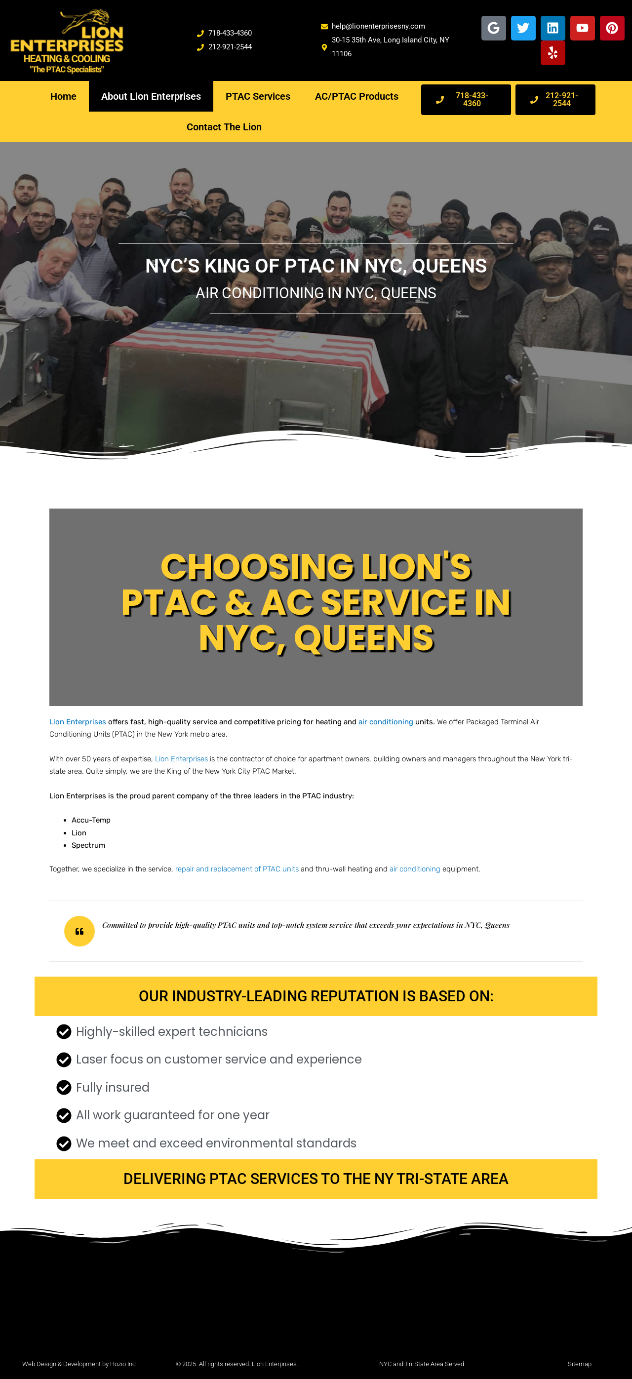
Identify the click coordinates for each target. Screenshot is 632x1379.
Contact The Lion (224, 127)
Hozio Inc (123, 1364)
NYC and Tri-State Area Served (421, 1364)
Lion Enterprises (181, 758)
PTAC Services (258, 96)
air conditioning (415, 869)
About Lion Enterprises (151, 96)
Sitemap (580, 1364)
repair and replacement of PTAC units (237, 869)
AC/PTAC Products (356, 96)
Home (63, 96)
